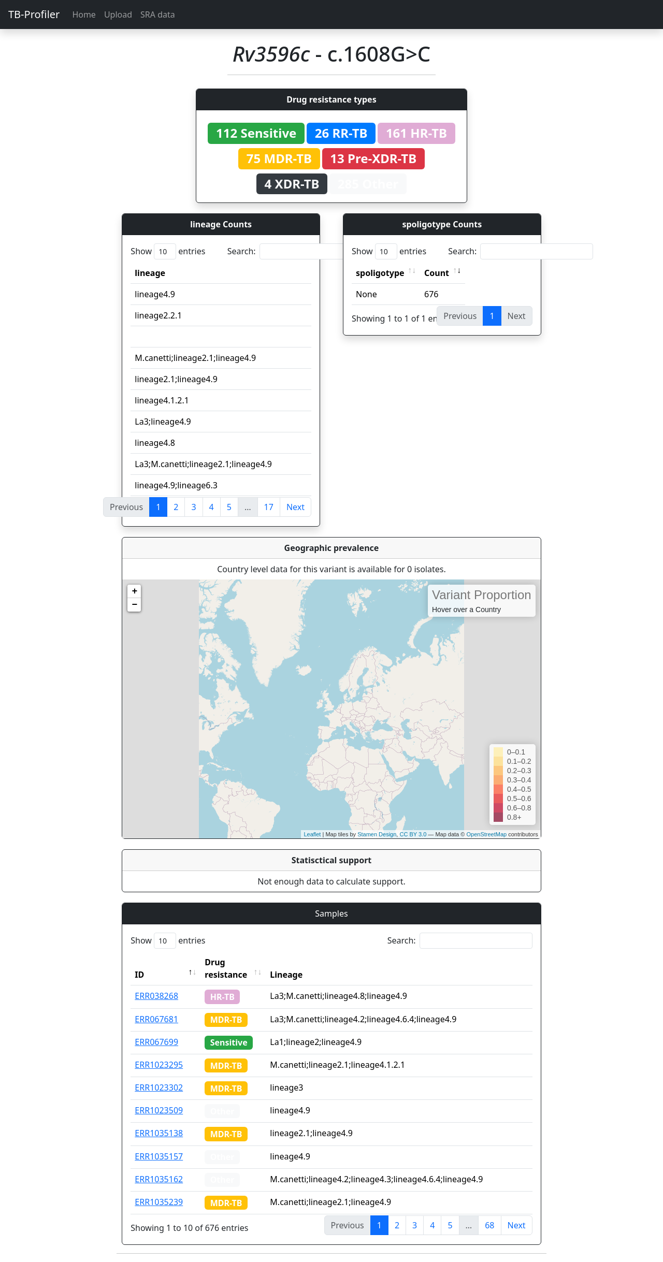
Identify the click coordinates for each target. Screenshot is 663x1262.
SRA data (157, 14)
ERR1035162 (159, 1179)
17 (268, 507)
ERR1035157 (159, 1156)
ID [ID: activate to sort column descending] (139, 974)
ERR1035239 (159, 1202)
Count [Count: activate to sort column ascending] (436, 273)
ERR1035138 (159, 1133)
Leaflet (312, 834)
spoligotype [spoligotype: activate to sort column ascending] (380, 273)
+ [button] (134, 591)
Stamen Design (376, 834)
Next (295, 507)
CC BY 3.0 (412, 834)
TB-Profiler (34, 14)
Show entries (168, 251)
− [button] (134, 605)
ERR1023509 (159, 1110)
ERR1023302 (159, 1087)
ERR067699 (156, 1042)
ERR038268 (156, 996)
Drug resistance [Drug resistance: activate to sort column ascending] (226, 968)
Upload (118, 14)
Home (84, 14)
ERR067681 (156, 1019)
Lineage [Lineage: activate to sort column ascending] (286, 974)
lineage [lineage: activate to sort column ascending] (150, 273)
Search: (299, 251)
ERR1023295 (159, 1064)
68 (489, 1225)
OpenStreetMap (486, 834)
